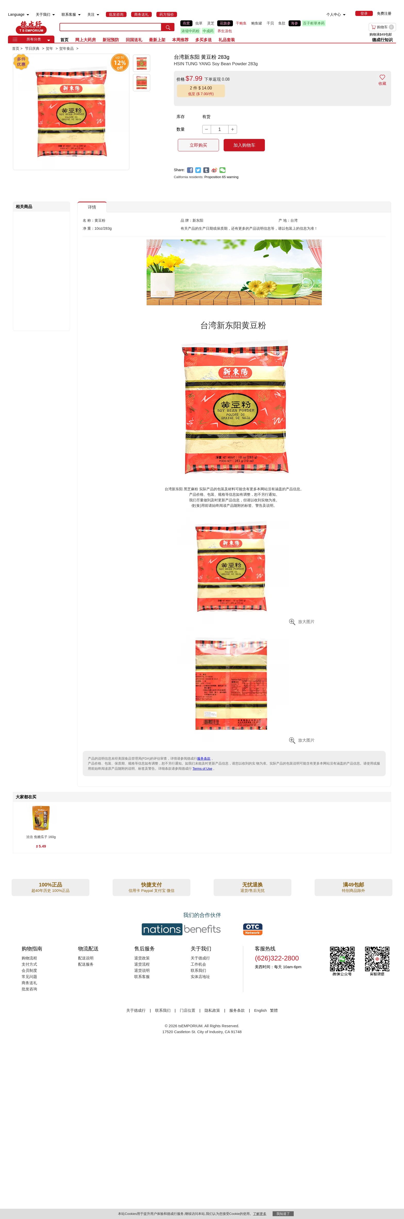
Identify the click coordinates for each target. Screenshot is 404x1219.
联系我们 (198, 970)
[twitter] (198, 170)
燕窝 (186, 23)
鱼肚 (281, 23)
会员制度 (29, 970)
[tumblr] (206, 170)
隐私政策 (212, 1010)
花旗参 (225, 23)
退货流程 (142, 964)
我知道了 (283, 1214)
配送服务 (86, 964)
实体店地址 (200, 976)
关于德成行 (200, 958)
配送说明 (86, 958)
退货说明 (142, 970)
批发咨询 (29, 989)
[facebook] (190, 170)
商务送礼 (29, 983)
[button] (48, 40)
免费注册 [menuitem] (384, 13)
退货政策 (142, 958)
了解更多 (259, 1214)
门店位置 (187, 1010)
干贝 (270, 23)
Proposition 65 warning (221, 177)
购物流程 (29, 958)
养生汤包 (224, 31)
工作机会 (198, 964)
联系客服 (142, 976)
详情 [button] (92, 207)
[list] (251, 27)
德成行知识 (382, 40)
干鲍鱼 (241, 23)
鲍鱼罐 (256, 23)
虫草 (199, 23)
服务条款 (204, 758)
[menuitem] (27, 15)
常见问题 (29, 976)
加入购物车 (244, 145)
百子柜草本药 (314, 23)
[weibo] (214, 170)
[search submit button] (168, 27)
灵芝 (210, 23)
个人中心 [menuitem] (333, 14)
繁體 (274, 1010)
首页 (64, 40)
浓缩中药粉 (190, 31)
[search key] (111, 27)
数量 (180, 129)
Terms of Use (202, 768)
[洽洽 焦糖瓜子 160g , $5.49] (41, 837)
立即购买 (198, 145)
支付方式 (29, 964)
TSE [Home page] (31, 27)
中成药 (208, 31)
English (261, 1010)
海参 (294, 23)
